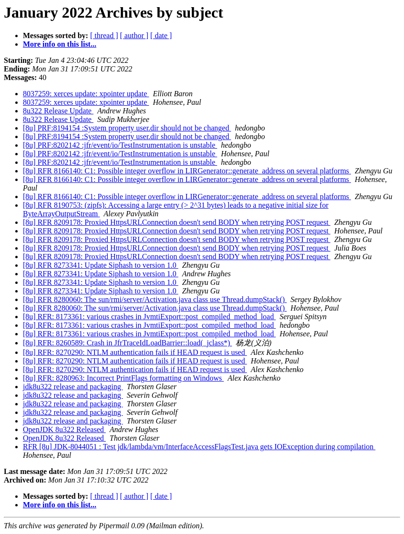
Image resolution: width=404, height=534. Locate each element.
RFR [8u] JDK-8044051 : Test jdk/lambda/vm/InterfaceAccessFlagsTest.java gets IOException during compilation (199, 447)
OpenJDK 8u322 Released (64, 429)
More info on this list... (59, 44)
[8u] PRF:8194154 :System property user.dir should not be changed (127, 128)
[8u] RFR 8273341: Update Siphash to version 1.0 (100, 265)
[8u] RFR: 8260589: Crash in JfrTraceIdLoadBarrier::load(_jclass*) (127, 343)
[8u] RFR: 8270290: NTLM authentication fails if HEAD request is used (135, 352)
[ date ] (161, 35)
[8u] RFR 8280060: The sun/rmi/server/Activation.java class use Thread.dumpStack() (155, 299)
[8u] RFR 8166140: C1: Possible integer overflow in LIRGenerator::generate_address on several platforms (187, 171)
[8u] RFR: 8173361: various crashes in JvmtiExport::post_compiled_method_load (149, 316)
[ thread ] (104, 35)
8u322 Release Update (58, 111)
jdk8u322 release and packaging (73, 387)
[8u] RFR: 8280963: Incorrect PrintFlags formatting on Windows (123, 378)
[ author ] (134, 35)
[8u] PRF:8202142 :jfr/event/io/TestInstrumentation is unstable (120, 145)
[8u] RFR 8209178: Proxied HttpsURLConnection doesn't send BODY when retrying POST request (177, 222)
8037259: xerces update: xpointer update (86, 94)
